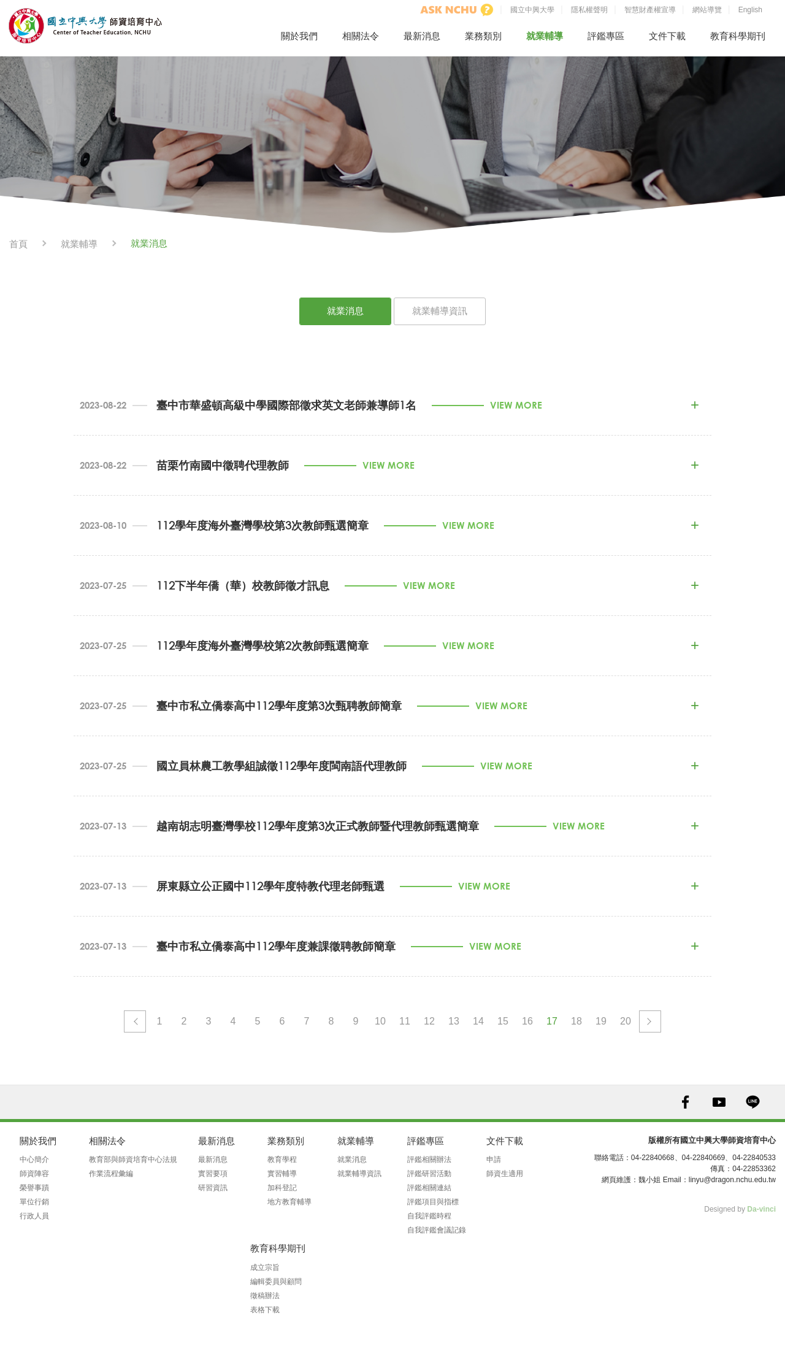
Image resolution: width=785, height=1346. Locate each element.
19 (601, 1021)
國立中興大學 (532, 10)
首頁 (18, 244)
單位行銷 (34, 1202)
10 (380, 1021)
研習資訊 (213, 1187)
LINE (752, 1102)
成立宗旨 (265, 1267)
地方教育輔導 (289, 1202)
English (750, 10)
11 (404, 1021)
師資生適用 (504, 1173)
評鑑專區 (606, 36)
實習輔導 (282, 1173)
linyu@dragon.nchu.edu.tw (732, 1179)
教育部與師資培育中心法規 (133, 1159)
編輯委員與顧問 (276, 1281)
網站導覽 (707, 10)
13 (453, 1021)
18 (576, 1021)
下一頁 (650, 1021)
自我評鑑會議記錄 (436, 1230)
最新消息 (422, 36)
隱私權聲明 (589, 10)
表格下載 (265, 1310)
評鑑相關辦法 (429, 1159)
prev (135, 1021)
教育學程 (282, 1159)
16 (527, 1021)
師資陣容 (34, 1173)
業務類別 (483, 36)
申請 (493, 1159)
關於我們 (299, 36)
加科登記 (282, 1187)
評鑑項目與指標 (433, 1202)
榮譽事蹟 (34, 1187)
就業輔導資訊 (439, 311)
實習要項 (213, 1173)
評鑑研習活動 (429, 1173)
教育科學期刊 (737, 36)
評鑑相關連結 (429, 1187)
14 (478, 1021)
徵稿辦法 (265, 1295)
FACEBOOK (685, 1102)
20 (625, 1021)
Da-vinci (761, 1209)
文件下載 (667, 36)
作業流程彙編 (111, 1173)
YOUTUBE (719, 1102)
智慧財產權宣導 (650, 10)
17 (551, 1021)
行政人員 (34, 1216)
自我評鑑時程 (429, 1216)
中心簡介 (34, 1159)
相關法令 (360, 36)
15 (502, 1021)
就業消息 (345, 311)
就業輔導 (544, 36)
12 (429, 1021)
